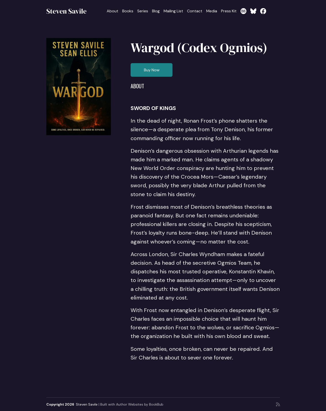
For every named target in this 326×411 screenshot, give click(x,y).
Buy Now (151, 70)
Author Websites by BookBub (139, 404)
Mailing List (173, 11)
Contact (194, 11)
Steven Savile (66, 11)
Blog (156, 11)
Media (211, 11)
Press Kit (229, 11)
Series (142, 11)
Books (127, 11)
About (112, 11)
